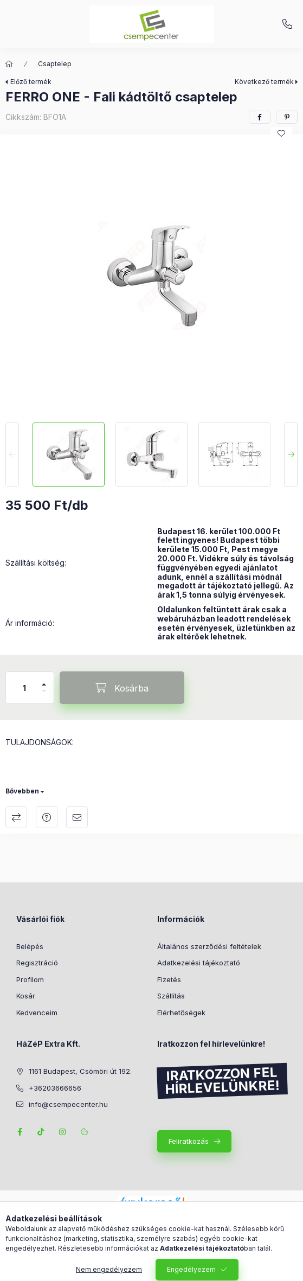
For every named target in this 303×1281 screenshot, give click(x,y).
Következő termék (264, 82)
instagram (63, 1132)
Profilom (30, 979)
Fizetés (169, 979)
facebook (19, 1132)
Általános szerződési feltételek (209, 946)
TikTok (41, 1132)
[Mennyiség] (24, 687)
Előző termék (30, 82)
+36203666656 (287, 24)
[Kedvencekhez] (281, 133)
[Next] (291, 454)
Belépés (29, 946)
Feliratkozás (189, 1141)
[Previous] (12, 454)
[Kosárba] (122, 687)
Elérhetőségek (181, 1012)
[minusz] (44, 695)
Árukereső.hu (151, 1215)
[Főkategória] (9, 64)
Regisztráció (37, 962)
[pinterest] (287, 117)
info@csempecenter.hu (68, 1104)
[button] (151, 275)
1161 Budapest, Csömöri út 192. (80, 1071)
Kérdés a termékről (46, 817)
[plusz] (44, 680)
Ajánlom (77, 817)
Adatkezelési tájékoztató (198, 962)
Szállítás (171, 995)
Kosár (25, 995)
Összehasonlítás (16, 817)
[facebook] (259, 117)
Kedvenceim (36, 1012)
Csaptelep (55, 64)
